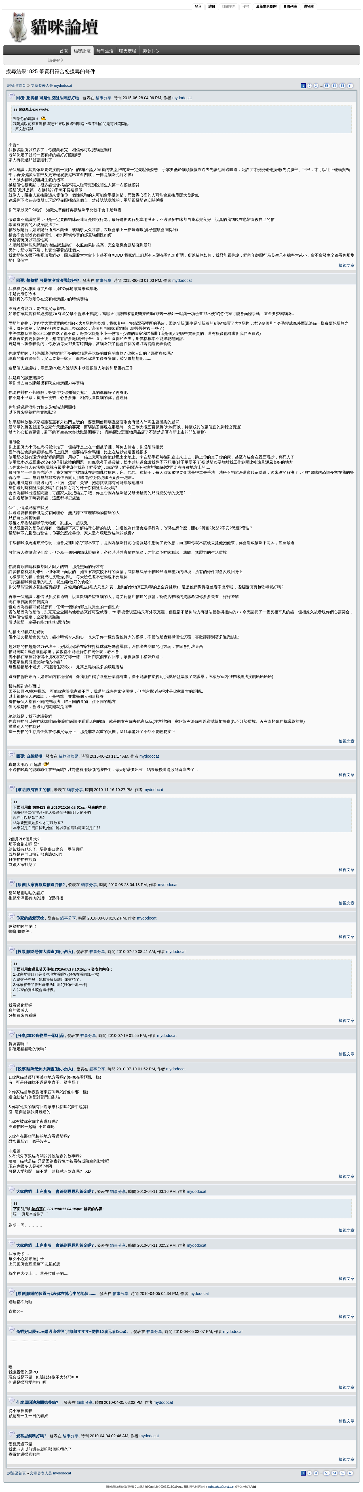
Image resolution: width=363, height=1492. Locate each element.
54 (334, 85)
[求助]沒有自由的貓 (33, 789)
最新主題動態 (266, 7)
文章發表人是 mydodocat (51, 85)
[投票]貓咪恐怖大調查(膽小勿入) (44, 951)
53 (326, 85)
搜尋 (245, 7)
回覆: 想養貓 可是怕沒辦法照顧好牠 (47, 98)
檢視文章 (346, 265)
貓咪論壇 (82, 50)
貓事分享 (103, 98)
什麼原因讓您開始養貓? (38, 1402)
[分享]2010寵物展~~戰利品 (40, 1035)
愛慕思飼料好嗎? (31, 1436)
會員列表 (290, 7)
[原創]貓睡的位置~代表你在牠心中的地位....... (56, 1293)
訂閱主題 (229, 7)
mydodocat (182, 98)
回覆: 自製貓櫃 (29, 756)
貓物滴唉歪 (69, 756)
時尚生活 (104, 50)
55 (342, 85)
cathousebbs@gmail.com (221, 1486)
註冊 (211, 7)
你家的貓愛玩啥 (30, 918)
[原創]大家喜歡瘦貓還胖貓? (40, 884)
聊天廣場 (127, 50)
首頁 (64, 50)
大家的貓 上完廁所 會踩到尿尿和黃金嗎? (55, 1191)
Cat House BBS (180, 1486)
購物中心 (150, 50)
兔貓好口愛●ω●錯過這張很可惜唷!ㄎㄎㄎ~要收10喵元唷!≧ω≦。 (73, 1331)
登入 (198, 7)
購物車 (309, 7)
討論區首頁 (16, 85)
